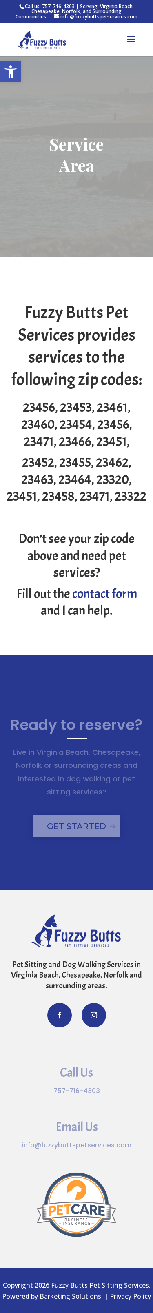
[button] (10, 71)
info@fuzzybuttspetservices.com (76, 1145)
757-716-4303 (58, 6)
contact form (104, 594)
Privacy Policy (130, 1296)
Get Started (76, 826)
